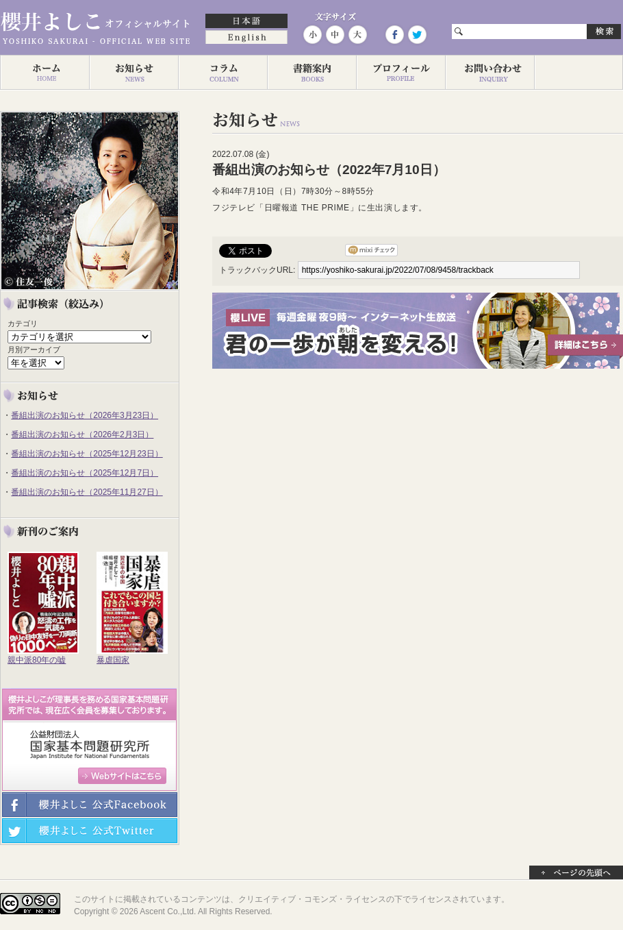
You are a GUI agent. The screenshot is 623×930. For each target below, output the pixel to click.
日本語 (246, 22)
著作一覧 (311, 72)
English (246, 38)
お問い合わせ (489, 72)
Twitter (416, 34)
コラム (222, 72)
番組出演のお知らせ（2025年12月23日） (86, 453)
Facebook (394, 34)
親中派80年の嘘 (37, 660)
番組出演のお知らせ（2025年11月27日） (86, 492)
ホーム (44, 72)
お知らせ (133, 72)
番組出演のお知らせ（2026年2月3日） (82, 434)
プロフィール (400, 72)
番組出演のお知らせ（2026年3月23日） (84, 415)
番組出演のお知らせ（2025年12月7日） (84, 473)
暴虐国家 (113, 660)
